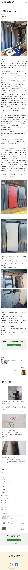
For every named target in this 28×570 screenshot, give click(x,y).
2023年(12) (4, 502)
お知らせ (3, 472)
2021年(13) (4, 507)
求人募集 (3, 489)
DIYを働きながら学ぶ (6, 482)
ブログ (8, 6)
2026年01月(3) (5, 498)
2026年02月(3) (5, 495)
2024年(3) (3, 500)
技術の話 (3, 479)
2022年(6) (3, 504)
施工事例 (14, 6)
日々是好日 (3, 477)
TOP (3, 6)
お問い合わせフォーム (14, 345)
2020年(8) (3, 509)
